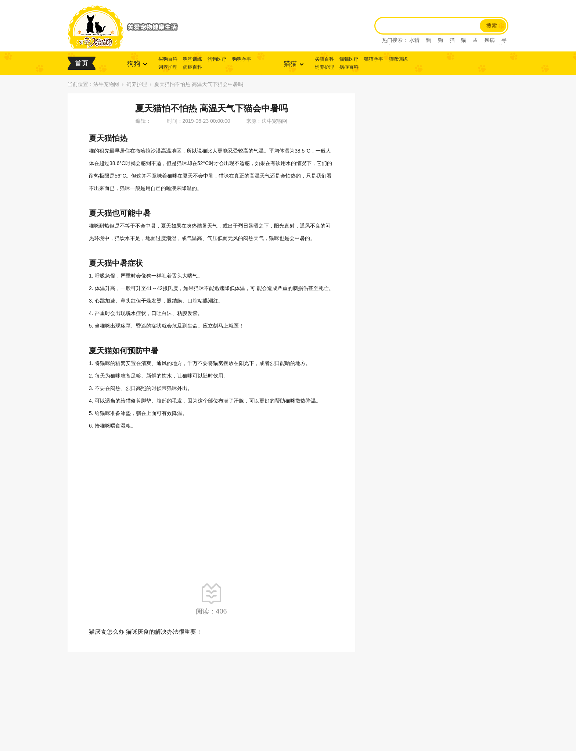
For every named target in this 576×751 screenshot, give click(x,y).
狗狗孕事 (241, 59)
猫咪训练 (398, 59)
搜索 (491, 26)
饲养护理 (167, 67)
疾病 (490, 40)
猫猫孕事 (373, 59)
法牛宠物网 (106, 84)
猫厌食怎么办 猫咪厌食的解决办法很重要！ (145, 632)
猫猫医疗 (349, 59)
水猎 (414, 40)
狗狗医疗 (217, 59)
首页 (81, 63)
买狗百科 (167, 59)
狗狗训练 (192, 59)
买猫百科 (324, 59)
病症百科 (192, 67)
